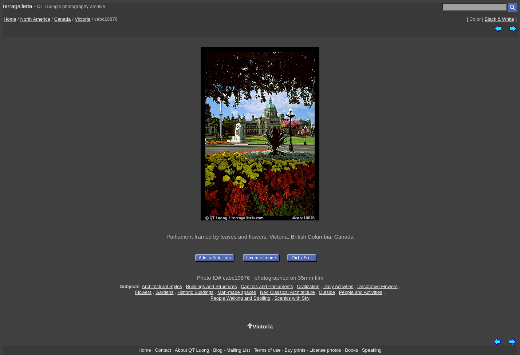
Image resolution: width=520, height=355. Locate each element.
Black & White (499, 19)
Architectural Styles (162, 286)
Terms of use (267, 350)
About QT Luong (192, 350)
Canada (62, 19)
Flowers (143, 292)
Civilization (308, 286)
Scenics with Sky (292, 298)
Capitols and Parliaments (267, 286)
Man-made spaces (236, 292)
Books (351, 350)
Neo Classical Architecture (287, 292)
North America (35, 19)
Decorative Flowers (377, 286)
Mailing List (238, 350)
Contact (163, 350)
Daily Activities (338, 286)
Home (10, 19)
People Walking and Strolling (240, 298)
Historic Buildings (195, 292)
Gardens (164, 292)
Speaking (372, 350)
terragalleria (17, 6)
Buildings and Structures (211, 286)
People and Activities (360, 292)
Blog (217, 350)
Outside (327, 292)
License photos (325, 350)
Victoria (82, 19)
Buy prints (295, 350)
